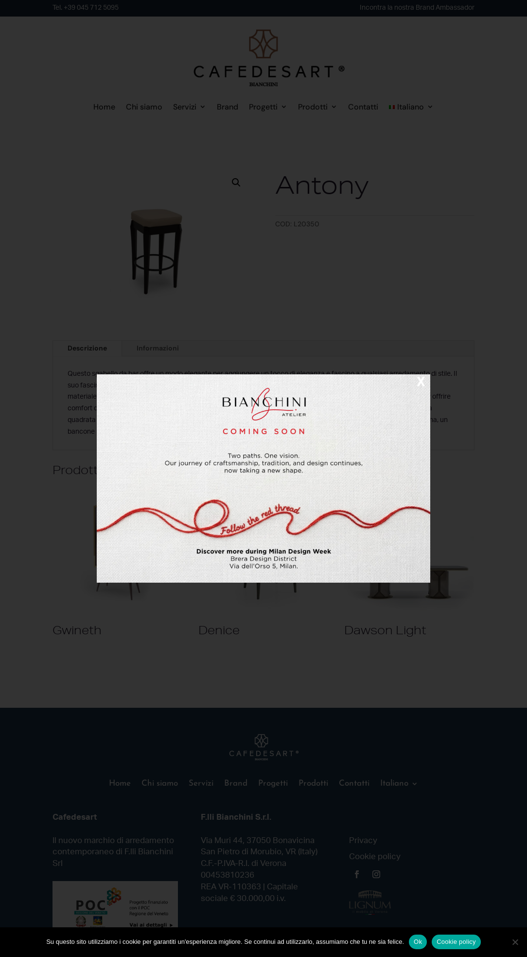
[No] (515, 942)
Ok (418, 941)
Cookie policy (456, 941)
